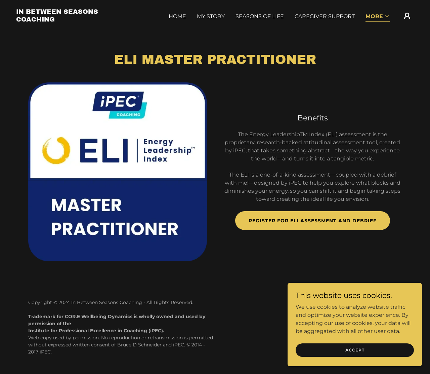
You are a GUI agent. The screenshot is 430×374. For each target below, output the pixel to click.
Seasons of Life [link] (259, 16)
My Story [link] (211, 16)
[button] (378, 17)
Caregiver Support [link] (325, 16)
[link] (72, 19)
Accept (354, 349)
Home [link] (177, 16)
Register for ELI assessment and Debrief (313, 221)
